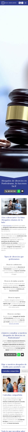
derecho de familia (14, 323)
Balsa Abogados (7, 225)
